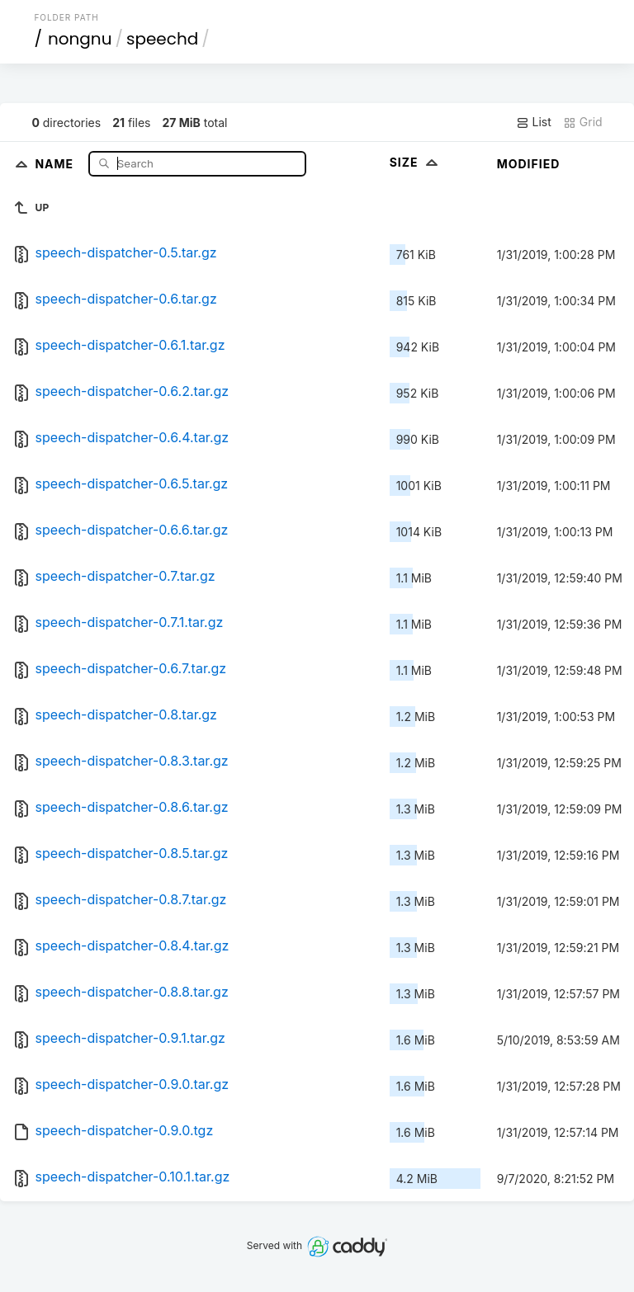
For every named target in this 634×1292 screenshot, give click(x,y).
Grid (583, 122)
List (533, 122)
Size (416, 162)
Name (56, 163)
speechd (162, 38)
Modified (529, 164)
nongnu (80, 38)
